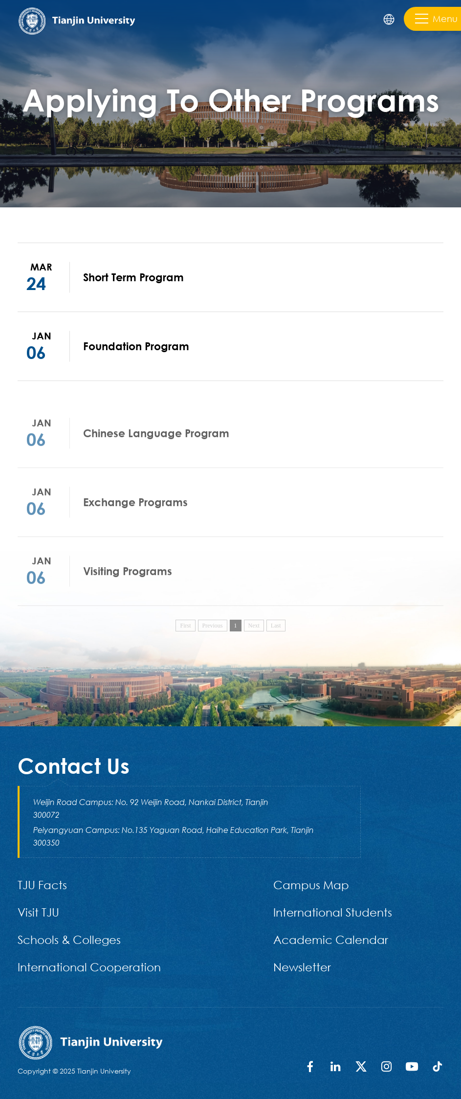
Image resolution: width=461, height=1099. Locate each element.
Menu (436, 18)
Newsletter (302, 967)
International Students (332, 912)
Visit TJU (38, 912)
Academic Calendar (330, 939)
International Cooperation (89, 967)
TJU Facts (42, 884)
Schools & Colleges (69, 939)
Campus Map (311, 884)
